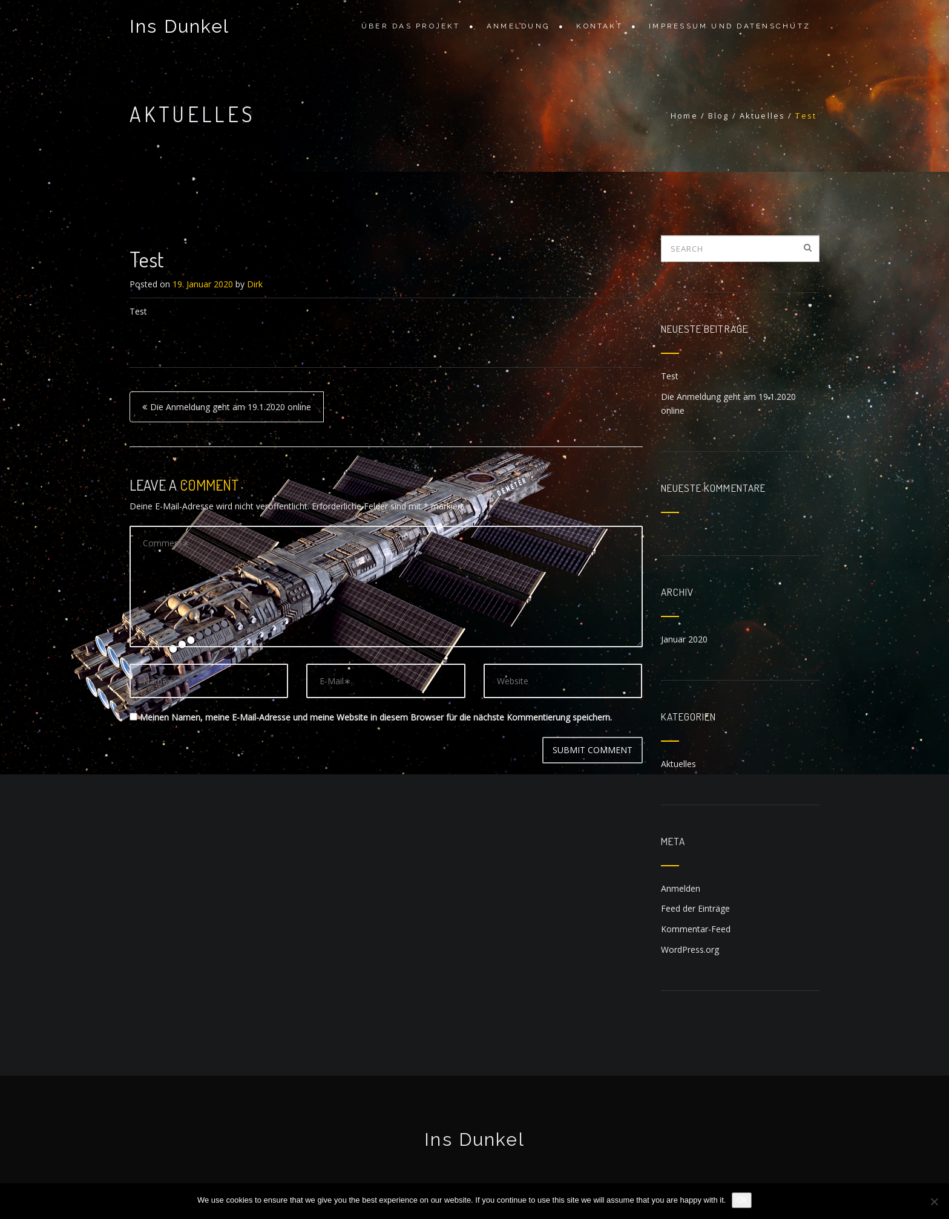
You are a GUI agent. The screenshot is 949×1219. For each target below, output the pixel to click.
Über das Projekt (411, 26)
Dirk (255, 284)
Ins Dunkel (179, 26)
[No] (934, 1201)
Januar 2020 (684, 639)
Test (669, 376)
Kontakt (599, 26)
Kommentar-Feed (696, 929)
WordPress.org (690, 949)
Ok (742, 1199)
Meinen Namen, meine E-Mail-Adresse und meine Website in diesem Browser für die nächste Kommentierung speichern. (376, 717)
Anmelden (680, 888)
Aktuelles (678, 764)
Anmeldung (518, 26)
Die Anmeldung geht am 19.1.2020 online (230, 407)
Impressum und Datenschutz (729, 26)
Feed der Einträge (695, 908)
